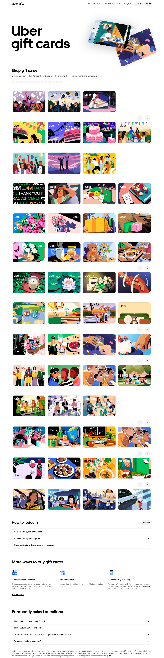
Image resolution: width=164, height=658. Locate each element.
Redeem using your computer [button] (82, 538)
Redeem (146, 522)
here (110, 656)
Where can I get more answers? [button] (82, 641)
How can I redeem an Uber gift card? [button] (82, 621)
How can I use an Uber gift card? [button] (82, 628)
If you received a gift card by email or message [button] (82, 545)
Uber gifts (18, 3)
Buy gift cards (18, 594)
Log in (139, 4)
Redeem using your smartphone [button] (82, 532)
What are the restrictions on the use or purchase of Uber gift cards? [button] (82, 634)
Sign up (148, 4)
